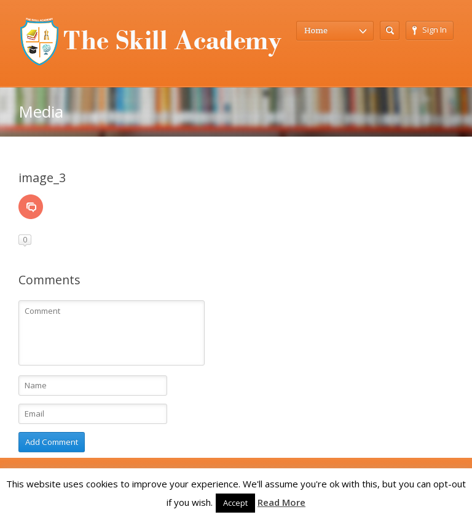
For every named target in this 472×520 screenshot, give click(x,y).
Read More (281, 502)
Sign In (429, 29)
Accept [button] (235, 502)
